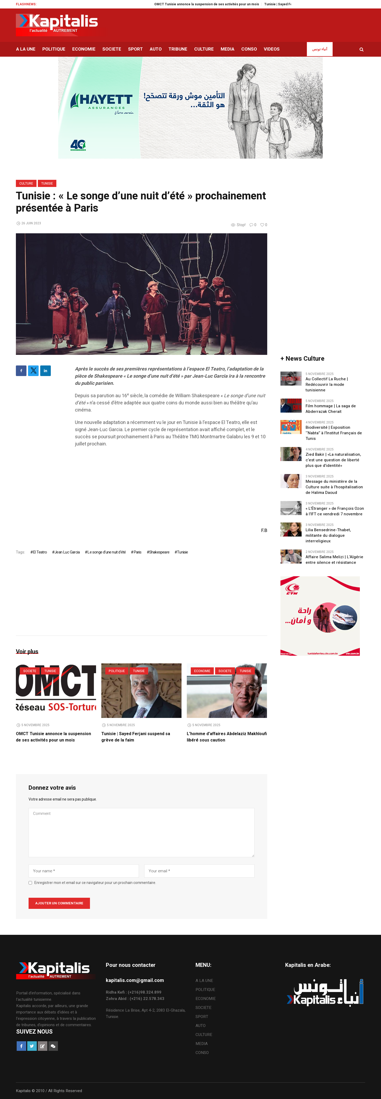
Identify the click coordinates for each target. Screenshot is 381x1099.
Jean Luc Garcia (67, 552)
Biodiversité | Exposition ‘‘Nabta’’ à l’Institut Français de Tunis (334, 433)
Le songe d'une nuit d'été (106, 552)
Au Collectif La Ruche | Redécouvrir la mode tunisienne (327, 384)
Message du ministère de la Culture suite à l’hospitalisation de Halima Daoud (334, 487)
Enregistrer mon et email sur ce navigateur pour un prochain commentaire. (95, 883)
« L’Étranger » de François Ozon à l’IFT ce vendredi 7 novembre (335, 511)
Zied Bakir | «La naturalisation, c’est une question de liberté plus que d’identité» (333, 460)
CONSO (202, 1053)
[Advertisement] (171, 490)
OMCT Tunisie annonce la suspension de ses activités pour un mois (218, 4)
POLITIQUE (117, 671)
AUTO (201, 1026)
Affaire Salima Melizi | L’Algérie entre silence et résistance (334, 559)
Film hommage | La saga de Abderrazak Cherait (331, 408)
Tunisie (47, 183)
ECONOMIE (202, 671)
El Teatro (40, 552)
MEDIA (202, 1044)
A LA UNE (204, 981)
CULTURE (26, 183)
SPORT (202, 1017)
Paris (138, 552)
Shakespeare (159, 552)
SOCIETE (29, 671)
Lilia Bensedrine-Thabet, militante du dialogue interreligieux (328, 535)
